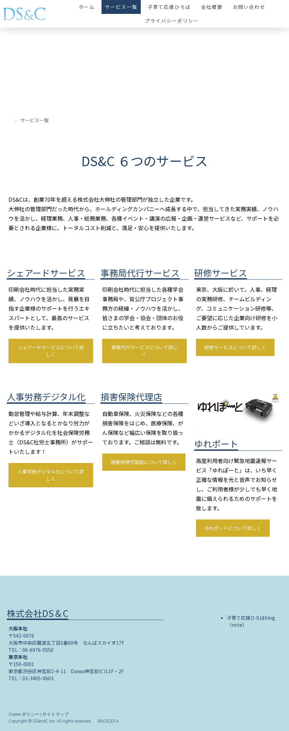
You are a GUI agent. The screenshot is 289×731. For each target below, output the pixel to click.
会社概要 (212, 6)
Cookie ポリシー (23, 714)
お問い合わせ (249, 6)
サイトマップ (55, 714)
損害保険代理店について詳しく (144, 462)
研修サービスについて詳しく (235, 347)
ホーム (87, 6)
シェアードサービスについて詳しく (51, 351)
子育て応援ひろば (169, 6)
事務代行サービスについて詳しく (144, 351)
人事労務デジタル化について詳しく (51, 475)
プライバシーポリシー (172, 20)
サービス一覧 (121, 6)
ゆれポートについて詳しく (232, 528)
